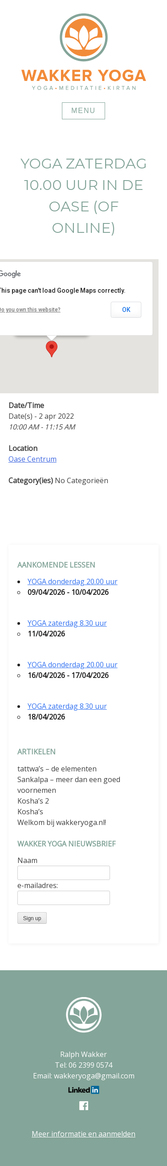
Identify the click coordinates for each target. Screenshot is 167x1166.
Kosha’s (30, 812)
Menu (83, 110)
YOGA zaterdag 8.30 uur (67, 623)
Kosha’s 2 (33, 801)
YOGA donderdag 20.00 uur (73, 581)
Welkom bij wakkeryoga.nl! (61, 822)
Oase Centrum (32, 459)
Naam (27, 860)
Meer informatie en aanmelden (83, 1134)
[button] (51, 349)
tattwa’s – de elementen (57, 769)
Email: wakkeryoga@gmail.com (83, 1076)
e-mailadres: (37, 885)
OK (126, 309)
